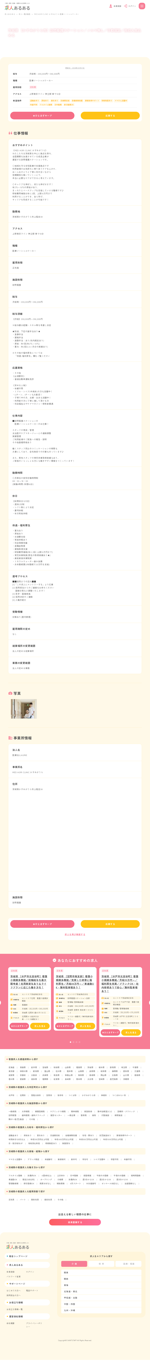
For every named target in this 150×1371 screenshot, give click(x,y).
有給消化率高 (35, 1152)
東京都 (12, 1074)
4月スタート (94, 1192)
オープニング (63, 1188)
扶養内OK (32, 1184)
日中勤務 (76, 1184)
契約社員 (36, 1213)
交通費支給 (56, 1143)
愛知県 (129, 1074)
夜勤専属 (90, 1184)
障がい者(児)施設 (16, 1127)
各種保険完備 (73, 1143)
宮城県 (46, 1070)
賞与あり (42, 1143)
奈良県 (69, 1078)
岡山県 (117, 1078)
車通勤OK (28, 1188)
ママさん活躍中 (16, 1168)
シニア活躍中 (102, 1168)
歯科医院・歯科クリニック (34, 1123)
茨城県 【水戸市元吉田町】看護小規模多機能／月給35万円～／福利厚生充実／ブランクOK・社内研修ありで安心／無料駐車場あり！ (120, 986)
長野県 (94, 1074)
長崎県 (92, 1082)
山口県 (12, 1082)
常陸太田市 (37, 1103)
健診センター (58, 1123)
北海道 (12, 1070)
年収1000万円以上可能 (117, 1147)
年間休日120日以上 (17, 1147)
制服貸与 (68, 1152)
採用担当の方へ (14, 1306)
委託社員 (49, 1213)
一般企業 (73, 1123)
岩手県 (35, 1070)
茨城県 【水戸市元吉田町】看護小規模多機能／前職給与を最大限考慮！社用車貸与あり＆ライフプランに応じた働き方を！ (28, 984)
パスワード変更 (14, 1287)
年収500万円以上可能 (91, 1147)
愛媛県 (46, 1082)
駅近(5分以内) (45, 1188)
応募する (110, 115)
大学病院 (26, 1119)
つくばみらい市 (122, 1103)
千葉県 (138, 1070)
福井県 (71, 1074)
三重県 (12, 1078)
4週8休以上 (48, 1184)
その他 (33, 1127)
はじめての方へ (14, 1301)
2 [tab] (73, 1045)
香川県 (35, 1082)
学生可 (87, 1168)
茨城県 (92, 1070)
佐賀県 (81, 1082)
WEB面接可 (111, 1192)
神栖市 (106, 1103)
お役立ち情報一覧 (15, 1320)
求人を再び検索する (75, 934)
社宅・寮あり (90, 1143)
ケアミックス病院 (59, 1119)
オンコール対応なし (131, 1192)
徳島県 (23, 1082)
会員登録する (75, 1233)
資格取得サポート (127, 1143)
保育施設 (121, 1123)
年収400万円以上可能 (66, 1147)
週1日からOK (106, 1188)
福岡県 (69, 1082)
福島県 (81, 1070)
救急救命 (90, 1119)
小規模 (77, 1188)
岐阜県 (106, 1074)
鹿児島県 (13, 1086)
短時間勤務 (14, 1188)
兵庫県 (58, 1078)
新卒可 (76, 1168)
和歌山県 (82, 1078)
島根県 (106, 1078)
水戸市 (12, 1103)
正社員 (12, 1213)
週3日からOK (15, 1192)
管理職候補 (31, 1192)
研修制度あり (52, 1152)
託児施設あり (108, 1143)
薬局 (96, 1123)
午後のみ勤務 (123, 1184)
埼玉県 (127, 1070)
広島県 (129, 1078)
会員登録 (11, 1282)
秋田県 (58, 1070)
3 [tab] (76, 1045)
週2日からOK (124, 1188)
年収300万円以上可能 (41, 1147)
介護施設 (108, 1123)
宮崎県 (127, 1082)
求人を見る (40, 1028)
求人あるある (10, 14)
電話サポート (32, 1301)
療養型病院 (41, 1119)
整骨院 (86, 1123)
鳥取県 (94, 1078)
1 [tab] (70, 1045)
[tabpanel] (29, 1001)
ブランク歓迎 (34, 1168)
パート (23, 1213)
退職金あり (14, 1143)
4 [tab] (79, 1045)
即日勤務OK (47, 1192)
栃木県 (104, 1070)
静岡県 (117, 1074)
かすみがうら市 (91, 1103)
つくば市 (74, 1103)
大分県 (115, 1082)
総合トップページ (18, 1267)
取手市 (62, 1103)
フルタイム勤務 (16, 1184)
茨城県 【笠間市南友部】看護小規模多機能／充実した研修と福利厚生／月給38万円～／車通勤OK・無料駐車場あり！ (75, 984)
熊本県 (104, 1082)
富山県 (48, 1074)
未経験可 (50, 1168)
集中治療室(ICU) (107, 1119)
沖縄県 (25, 1086)
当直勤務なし (15, 1196)
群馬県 (115, 1070)
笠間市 (50, 1103)
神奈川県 (24, 1074)
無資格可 (63, 1168)
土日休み (62, 1184)
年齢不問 (131, 1168)
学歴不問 (117, 1168)
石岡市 (23, 1103)
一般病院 (13, 1119)
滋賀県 (23, 1078)
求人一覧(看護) (24, 14)
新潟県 (37, 1074)
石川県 (60, 1074)
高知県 (58, 1082)
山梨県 (83, 1074)
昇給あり (28, 1143)
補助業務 (80, 1192)
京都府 (35, 1078)
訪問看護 (13, 1123)
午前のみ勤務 (105, 1184)
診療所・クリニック (130, 1119)
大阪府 (46, 1078)
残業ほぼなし (64, 1192)
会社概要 (11, 1334)
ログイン (30, 1282)
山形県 (69, 1070)
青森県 (23, 1070)
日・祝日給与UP (16, 1152)
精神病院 (77, 1119)
